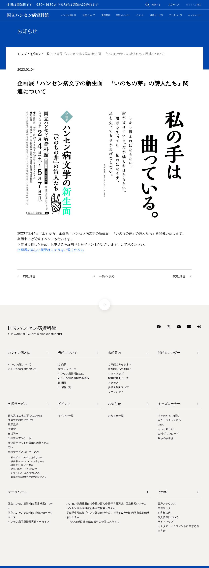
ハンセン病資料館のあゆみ (73, 378)
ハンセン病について (19, 364)
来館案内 (105, 15)
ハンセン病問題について (22, 369)
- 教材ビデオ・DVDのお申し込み (26, 457)
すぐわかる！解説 (168, 415)
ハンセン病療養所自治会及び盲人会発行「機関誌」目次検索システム (106, 503)
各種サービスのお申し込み (23, 451)
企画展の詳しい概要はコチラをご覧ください (50, 250)
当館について (88, 15)
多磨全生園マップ (118, 387)
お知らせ (114, 404)
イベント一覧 (66, 415)
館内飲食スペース (118, 378)
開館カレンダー (123, 15)
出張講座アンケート (19, 438)
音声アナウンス (167, 503)
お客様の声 (164, 512)
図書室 (12, 429)
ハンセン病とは (68, 15)
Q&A (161, 424)
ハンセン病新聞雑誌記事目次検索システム (90, 508)
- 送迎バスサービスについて (23, 469)
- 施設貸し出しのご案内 (21, 465)
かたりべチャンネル (169, 420)
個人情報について (168, 517)
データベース (175, 15)
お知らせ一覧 (40, 54)
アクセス (113, 382)
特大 (199, 5)
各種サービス (156, 15)
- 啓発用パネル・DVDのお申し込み (27, 461)
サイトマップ (165, 521)
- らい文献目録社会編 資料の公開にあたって (94, 521)
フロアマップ (116, 373)
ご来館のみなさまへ (119, 364)
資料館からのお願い (119, 369)
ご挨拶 (62, 364)
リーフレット (116, 391)
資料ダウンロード (168, 433)
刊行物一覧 (64, 387)
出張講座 (13, 433)
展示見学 (13, 424)
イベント (140, 15)
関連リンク (164, 508)
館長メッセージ (67, 369)
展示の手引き (165, 438)
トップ (22, 54)
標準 (188, 5)
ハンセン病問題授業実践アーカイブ (28, 521)
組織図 (62, 382)
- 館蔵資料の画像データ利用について (28, 476)
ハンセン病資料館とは (71, 373)
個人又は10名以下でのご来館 (25, 415)
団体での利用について (21, 420)
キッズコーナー (195, 15)
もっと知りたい (167, 429)
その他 (162, 492)
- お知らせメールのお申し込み (25, 473)
